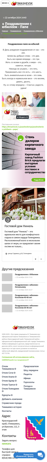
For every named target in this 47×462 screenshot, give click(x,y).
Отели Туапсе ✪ (9, 384)
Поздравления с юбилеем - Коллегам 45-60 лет (27, 296)
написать (6, 443)
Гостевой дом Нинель (19, 225)
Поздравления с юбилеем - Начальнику (27, 286)
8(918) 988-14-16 (10, 457)
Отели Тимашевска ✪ (9, 367)
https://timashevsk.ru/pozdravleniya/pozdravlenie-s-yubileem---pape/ (23, 127)
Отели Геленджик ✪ (10, 389)
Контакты (6, 411)
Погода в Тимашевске (30, 387)
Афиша (27, 378)
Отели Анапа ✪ (9, 376)
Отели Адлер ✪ (9, 380)
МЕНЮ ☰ (5, 3)
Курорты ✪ (7, 395)
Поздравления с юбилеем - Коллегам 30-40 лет (27, 306)
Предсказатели (31, 366)
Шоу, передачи (31, 370)
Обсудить (22, 117)
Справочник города (11, 403)
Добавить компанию (12, 399)
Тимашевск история (11, 407)
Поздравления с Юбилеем (26, 274)
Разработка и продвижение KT (18, 360)
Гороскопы (29, 382)
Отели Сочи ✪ (8, 372)
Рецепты (28, 374)
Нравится (37, 117)
